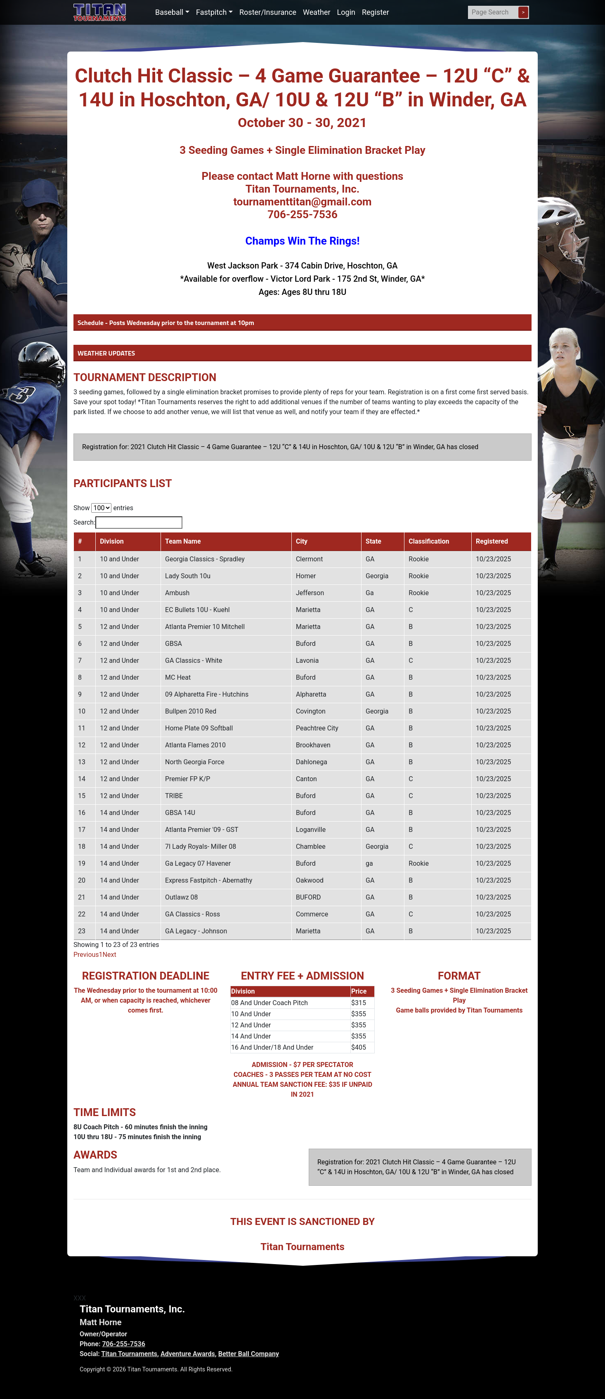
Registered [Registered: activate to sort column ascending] (492, 541)
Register (375, 12)
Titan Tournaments (129, 1354)
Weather (316, 12)
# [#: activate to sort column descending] (80, 541)
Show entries (103, 508)
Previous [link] (86, 955)
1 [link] (101, 955)
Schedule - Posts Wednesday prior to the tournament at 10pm (166, 322)
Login (346, 12)
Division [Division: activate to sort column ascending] (108, 541)
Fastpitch (211, 12)
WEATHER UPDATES (106, 353)
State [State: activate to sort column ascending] (377, 541)
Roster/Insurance (267, 12)
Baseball (169, 12)
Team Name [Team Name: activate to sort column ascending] (180, 541)
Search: (127, 522)
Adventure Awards (188, 1354)
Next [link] (109, 955)
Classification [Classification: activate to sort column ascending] (429, 541)
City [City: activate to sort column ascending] (304, 541)
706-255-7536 (123, 1344)
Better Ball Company (248, 1354)
